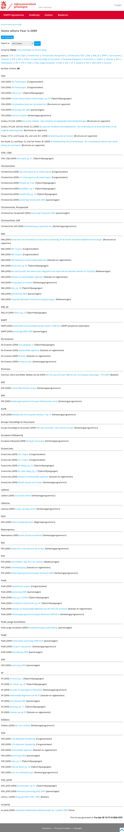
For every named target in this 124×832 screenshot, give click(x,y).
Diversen (5, 59)
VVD (87, 62)
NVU (118, 59)
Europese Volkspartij (71, 59)
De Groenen (115, 55)
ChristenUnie (33, 55)
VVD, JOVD (96, 62)
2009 (20, 24)
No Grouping (40, 50)
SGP (66, 62)
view (9, 24)
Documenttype (24, 50)
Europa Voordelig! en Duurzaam (45, 59)
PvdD (59, 62)
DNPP (104, 55)
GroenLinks (89, 59)
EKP (19, 59)
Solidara (79, 62)
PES (17, 62)
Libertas (109, 59)
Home (3, 24)
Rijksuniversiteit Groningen (18, 5)
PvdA (29, 62)
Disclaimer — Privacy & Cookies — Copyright (62, 828)
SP (72, 62)
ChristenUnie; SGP (76, 55)
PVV (23, 62)
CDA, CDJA (20, 55)
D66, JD (96, 55)
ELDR (26, 59)
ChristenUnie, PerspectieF (53, 55)
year (14, 24)
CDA (11, 55)
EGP (13, 59)
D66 (88, 55)
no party (107, 62)
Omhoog (7, 37)
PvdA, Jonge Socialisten (44, 62)
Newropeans (7, 62)
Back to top (122, 830)
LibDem (99, 59)
